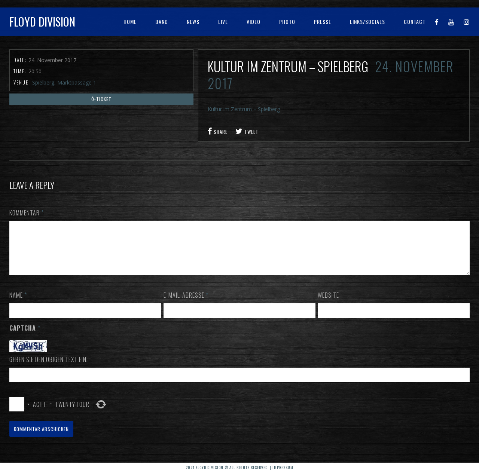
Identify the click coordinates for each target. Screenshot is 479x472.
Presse (322, 21)
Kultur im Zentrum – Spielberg (244, 109)
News (193, 21)
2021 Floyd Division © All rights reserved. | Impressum (239, 467)
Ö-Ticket (101, 99)
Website (328, 304)
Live (223, 21)
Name (18, 304)
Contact (414, 21)
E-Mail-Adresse (186, 304)
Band (161, 21)
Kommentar (26, 212)
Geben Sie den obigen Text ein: (48, 368)
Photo (287, 21)
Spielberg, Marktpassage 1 (64, 82)
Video (253, 21)
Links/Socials (367, 21)
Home (130, 21)
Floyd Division (42, 21)
